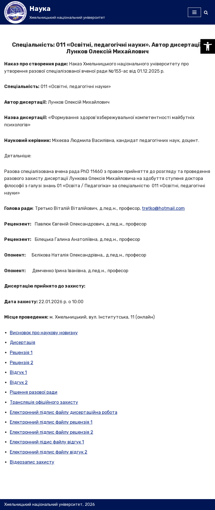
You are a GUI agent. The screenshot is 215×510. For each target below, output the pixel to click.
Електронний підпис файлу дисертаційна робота (63, 412)
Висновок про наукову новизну (44, 332)
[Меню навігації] (194, 12)
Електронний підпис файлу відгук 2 (48, 452)
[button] (207, 46)
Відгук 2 (19, 382)
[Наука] (54, 12)
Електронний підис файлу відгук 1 (47, 442)
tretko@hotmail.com (163, 208)
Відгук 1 (18, 372)
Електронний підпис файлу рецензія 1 (51, 422)
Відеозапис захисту (32, 462)
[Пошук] (206, 12)
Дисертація (22, 342)
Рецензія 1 (21, 352)
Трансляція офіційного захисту (44, 402)
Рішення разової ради (33, 392)
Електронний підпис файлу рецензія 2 (51, 432)
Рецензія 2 (21, 362)
